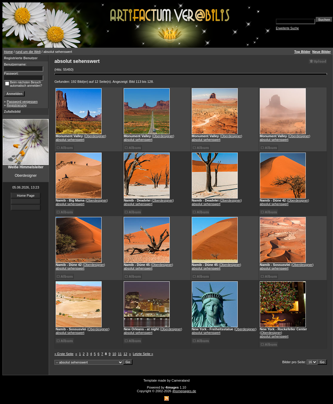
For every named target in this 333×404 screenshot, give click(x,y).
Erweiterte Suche (287, 28)
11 (120, 354)
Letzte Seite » (143, 354)
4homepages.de (184, 391)
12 (125, 354)
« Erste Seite (63, 354)
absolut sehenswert (70, 139)
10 (114, 354)
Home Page (25, 195)
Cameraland (180, 380)
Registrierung (16, 105)
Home (8, 51)
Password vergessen (22, 101)
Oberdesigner (95, 136)
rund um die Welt (28, 51)
